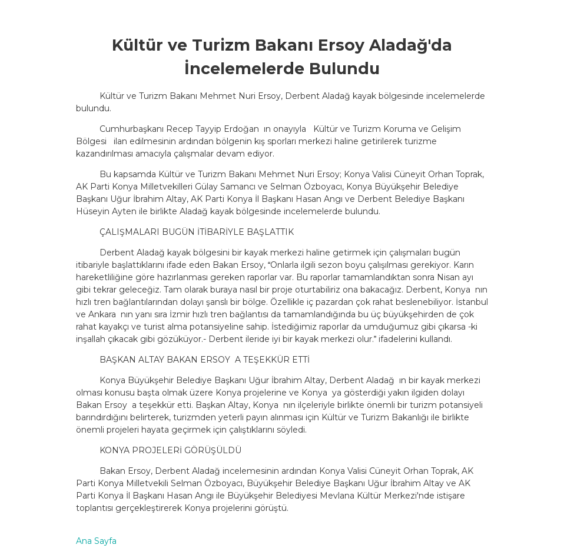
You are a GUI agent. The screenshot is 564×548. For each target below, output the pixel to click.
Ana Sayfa (96, 541)
